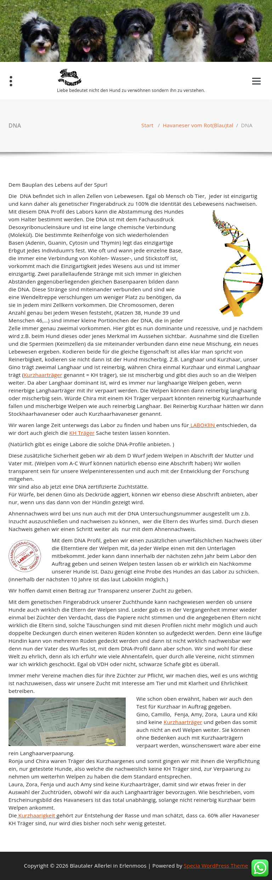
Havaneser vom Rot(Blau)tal (198, 125)
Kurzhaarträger (43, 374)
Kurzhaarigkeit (37, 815)
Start (147, 125)
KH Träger (82, 432)
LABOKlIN (202, 425)
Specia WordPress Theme (216, 865)
